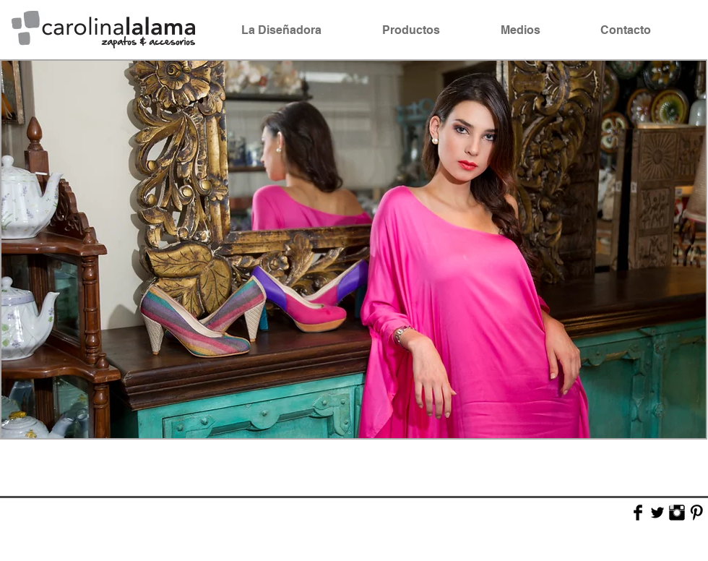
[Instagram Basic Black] (677, 513)
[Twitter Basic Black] (657, 513)
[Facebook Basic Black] (638, 513)
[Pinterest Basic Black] (696, 513)
